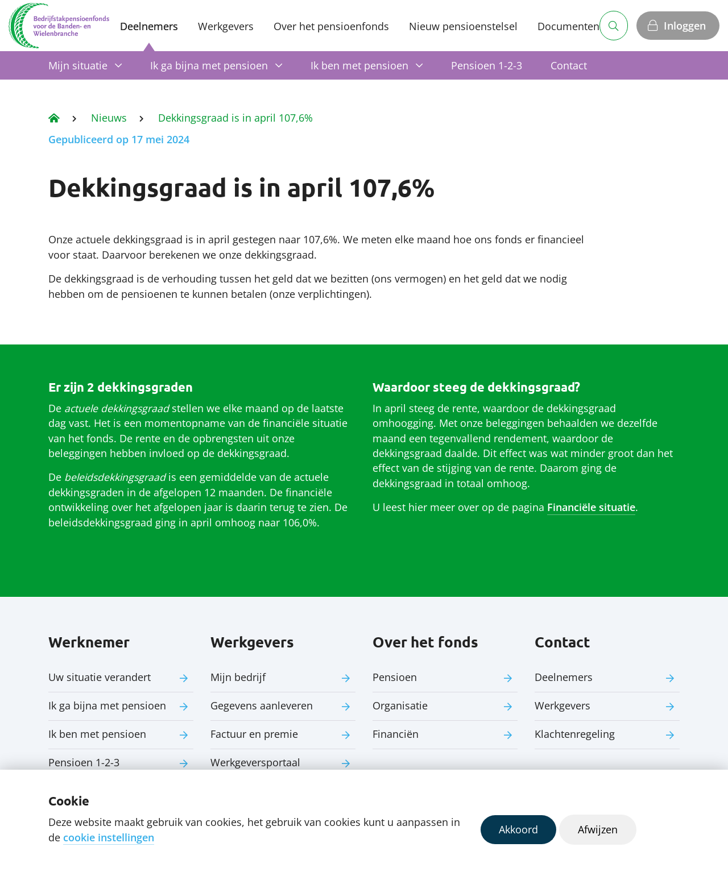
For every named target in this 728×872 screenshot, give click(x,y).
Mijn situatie (77, 65)
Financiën (396, 734)
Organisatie (400, 705)
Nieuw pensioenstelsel (463, 26)
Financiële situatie (591, 507)
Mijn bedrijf (238, 677)
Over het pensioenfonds (331, 26)
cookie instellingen (108, 837)
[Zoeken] (613, 25)
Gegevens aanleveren (261, 705)
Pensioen (395, 677)
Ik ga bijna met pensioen (209, 65)
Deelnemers (149, 26)
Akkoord (518, 829)
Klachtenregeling (575, 734)
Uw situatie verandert (99, 677)
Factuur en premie (254, 734)
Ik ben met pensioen (359, 65)
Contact (569, 65)
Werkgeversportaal (255, 762)
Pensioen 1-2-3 (486, 65)
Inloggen (685, 25)
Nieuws (109, 117)
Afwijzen (598, 829)
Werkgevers (226, 26)
